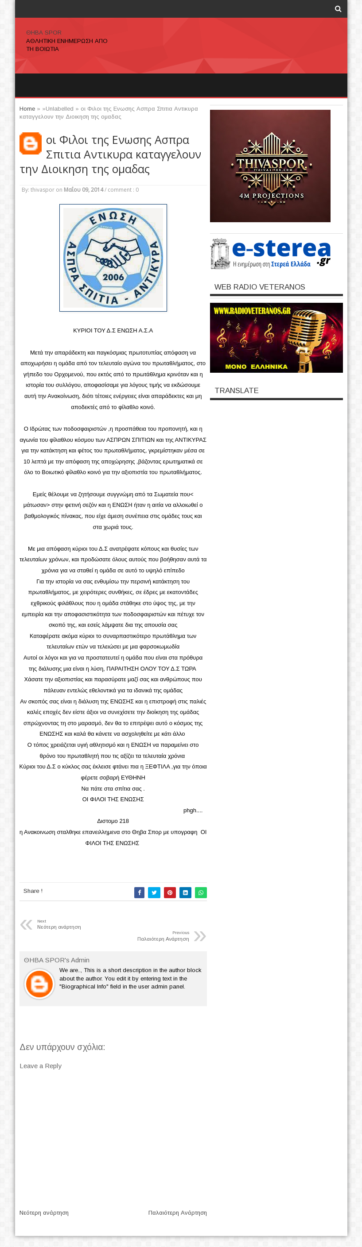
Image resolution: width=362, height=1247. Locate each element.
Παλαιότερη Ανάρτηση (177, 1212)
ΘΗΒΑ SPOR (44, 32)
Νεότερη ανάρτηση (44, 1212)
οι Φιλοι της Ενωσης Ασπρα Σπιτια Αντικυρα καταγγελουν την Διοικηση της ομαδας (110, 154)
